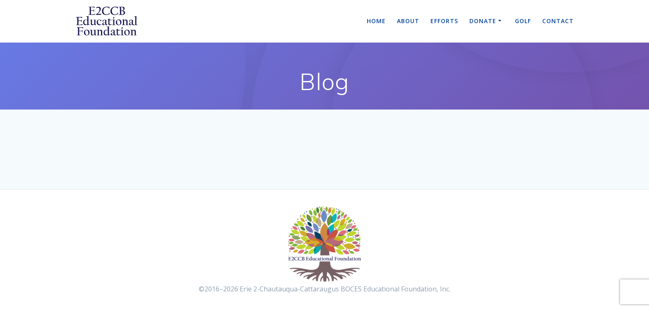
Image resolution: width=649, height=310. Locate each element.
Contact (558, 21)
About (408, 21)
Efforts (444, 21)
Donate (482, 21)
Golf (523, 21)
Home (376, 21)
